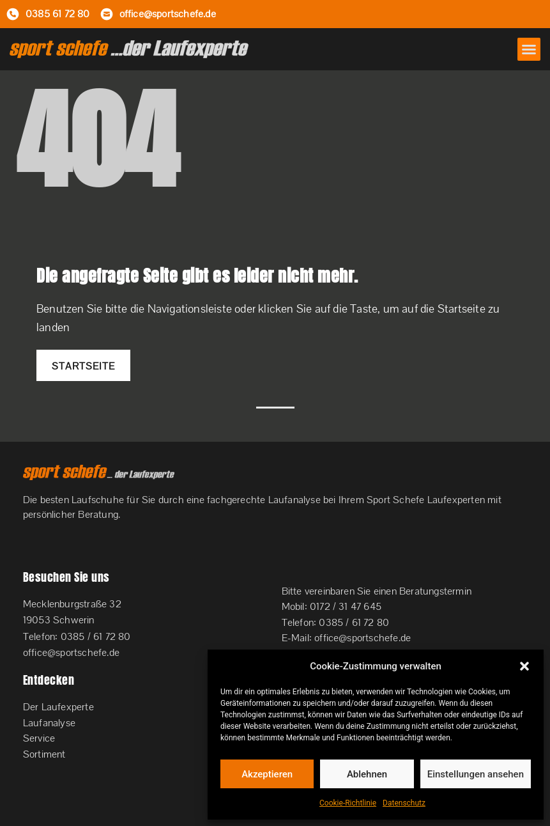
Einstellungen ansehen (475, 774)
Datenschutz (404, 803)
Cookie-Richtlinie (347, 803)
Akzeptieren (267, 774)
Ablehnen (367, 774)
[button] (524, 666)
